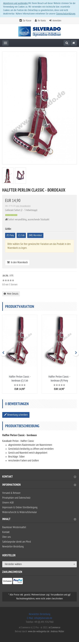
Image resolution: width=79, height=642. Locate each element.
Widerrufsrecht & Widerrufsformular (19, 512)
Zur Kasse (27, 20)
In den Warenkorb (17, 262)
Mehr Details (11, 293)
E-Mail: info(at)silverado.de (39, 618)
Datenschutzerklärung (65, 13)
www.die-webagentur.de (38, 631)
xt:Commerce (54, 627)
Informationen (39, 485)
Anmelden (57, 20)
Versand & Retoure (11, 493)
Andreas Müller (57, 631)
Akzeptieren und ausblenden (15, 3)
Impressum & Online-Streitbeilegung (19, 507)
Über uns (6, 537)
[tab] (39, 477)
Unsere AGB (8, 502)
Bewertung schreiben (16, 414)
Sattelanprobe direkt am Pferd (16, 541)
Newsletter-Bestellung (13, 546)
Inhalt (39, 519)
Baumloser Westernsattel (14, 527)
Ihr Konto (42, 20)
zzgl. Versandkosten (23, 206)
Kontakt (39, 477)
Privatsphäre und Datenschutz (16, 497)
